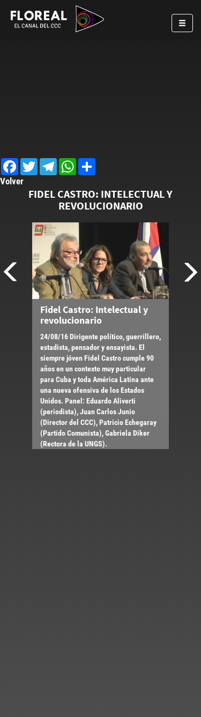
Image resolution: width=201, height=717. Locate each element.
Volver (12, 181)
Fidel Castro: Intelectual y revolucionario (94, 314)
